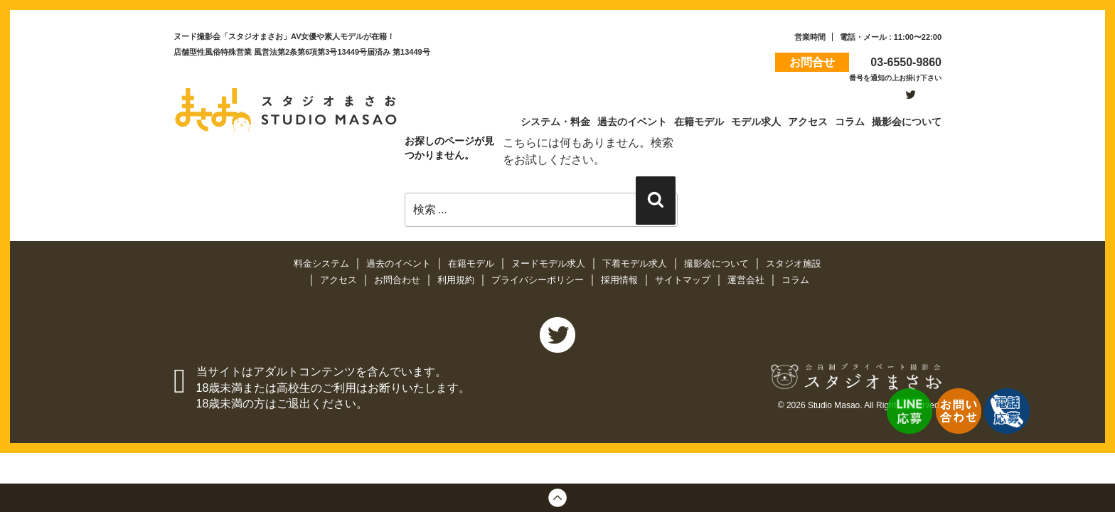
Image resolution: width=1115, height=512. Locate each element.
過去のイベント (400, 263)
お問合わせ (398, 279)
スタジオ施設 (793, 263)
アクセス (340, 279)
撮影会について (718, 263)
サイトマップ (684, 279)
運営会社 (747, 279)
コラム (795, 279)
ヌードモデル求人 (549, 263)
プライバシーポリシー (539, 279)
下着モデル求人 (636, 263)
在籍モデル (472, 263)
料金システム (323, 263)
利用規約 (457, 279)
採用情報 (621, 279)
